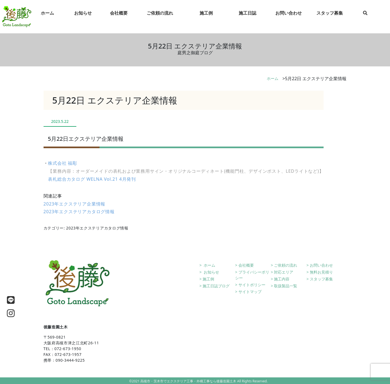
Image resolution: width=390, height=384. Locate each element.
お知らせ (211, 272)
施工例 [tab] (206, 17)
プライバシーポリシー (252, 274)
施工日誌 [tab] (247, 17)
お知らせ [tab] (83, 17)
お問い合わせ (321, 265)
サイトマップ (250, 291)
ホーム (272, 78)
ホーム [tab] (47, 17)
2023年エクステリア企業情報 (75, 204)
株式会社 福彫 (62, 163)
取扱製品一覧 (285, 285)
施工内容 (281, 279)
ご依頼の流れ (285, 265)
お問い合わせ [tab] (288, 17)
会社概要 (246, 265)
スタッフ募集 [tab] (329, 17)
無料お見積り (321, 272)
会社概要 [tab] (119, 17)
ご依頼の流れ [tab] (160, 17)
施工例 (208, 279)
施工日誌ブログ (216, 285)
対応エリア (283, 272)
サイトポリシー (251, 284)
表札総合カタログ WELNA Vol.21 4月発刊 (92, 179)
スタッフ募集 (321, 279)
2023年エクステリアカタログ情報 (79, 212)
